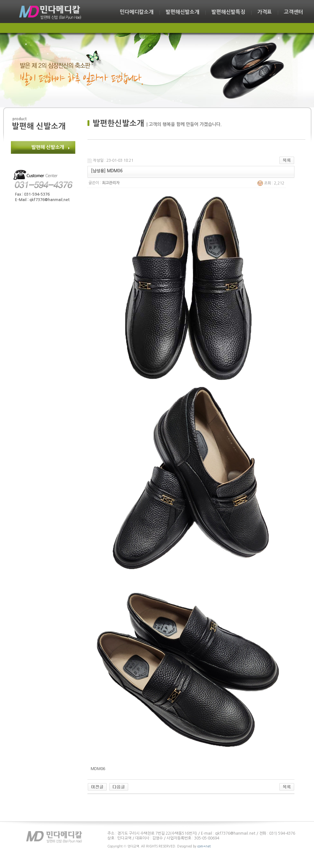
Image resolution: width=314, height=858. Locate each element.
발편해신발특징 (228, 12)
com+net (204, 846)
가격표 (264, 12)
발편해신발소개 (182, 12)
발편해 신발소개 (47, 147)
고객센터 (293, 12)
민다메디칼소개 (136, 12)
